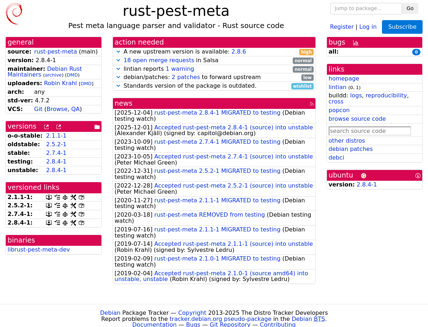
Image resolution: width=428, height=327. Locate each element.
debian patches (351, 149)
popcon (339, 110)
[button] (118, 51)
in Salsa (214, 60)
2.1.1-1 (56, 135)
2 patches (186, 77)
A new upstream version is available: (214, 52)
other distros (347, 140)
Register (342, 26)
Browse (57, 109)
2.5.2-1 (56, 144)
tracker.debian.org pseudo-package (221, 319)
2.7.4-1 (56, 152)
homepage (344, 78)
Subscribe (402, 26)
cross (336, 101)
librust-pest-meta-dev (39, 249)
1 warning (180, 68)
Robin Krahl (60, 83)
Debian (110, 312)
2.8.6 (238, 51)
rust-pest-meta (55, 51)
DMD (72, 75)
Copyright (192, 312)
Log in (368, 26)
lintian (338, 87)
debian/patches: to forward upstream (214, 77)
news (124, 103)
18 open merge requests (159, 60)
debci (336, 157)
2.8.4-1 (56, 161)
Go (410, 8)
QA (75, 109)
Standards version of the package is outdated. (214, 86)
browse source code (357, 118)
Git (38, 109)
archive (53, 75)
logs (356, 95)
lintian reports (214, 69)
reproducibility (386, 95)
